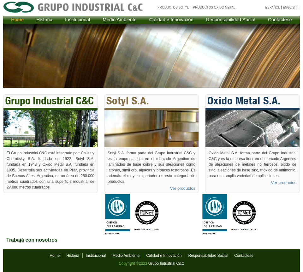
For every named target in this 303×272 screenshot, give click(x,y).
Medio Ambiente (120, 19)
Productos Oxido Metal (214, 7)
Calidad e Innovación (171, 19)
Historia (44, 19)
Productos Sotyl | (173, 7)
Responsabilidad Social (230, 19)
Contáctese (280, 19)
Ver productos (182, 188)
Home (17, 19)
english (290, 7)
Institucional (77, 19)
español (272, 7)
